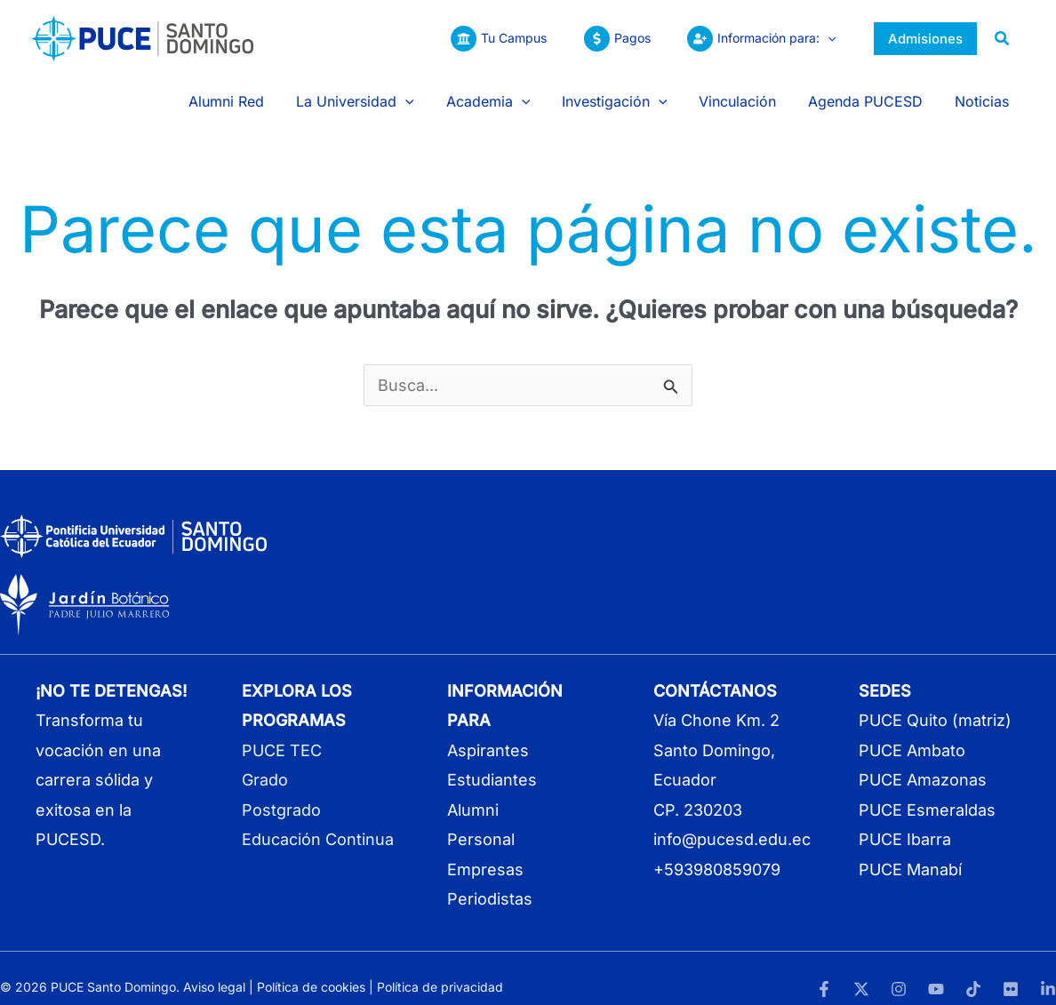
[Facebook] (824, 970)
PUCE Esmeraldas (927, 791)
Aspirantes (488, 731)
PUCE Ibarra (905, 821)
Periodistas (489, 880)
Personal (481, 821)
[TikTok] (973, 970)
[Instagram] (899, 970)
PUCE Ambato (912, 731)
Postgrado (281, 791)
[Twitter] (861, 970)
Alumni (473, 791)
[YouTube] (936, 970)
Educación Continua (318, 821)
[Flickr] (1011, 970)
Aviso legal (214, 969)
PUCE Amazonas (923, 762)
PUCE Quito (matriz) (935, 702)
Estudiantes (492, 762)
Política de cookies (311, 969)
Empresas (485, 850)
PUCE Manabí (910, 850)
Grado (265, 762)
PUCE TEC (282, 731)
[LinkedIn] (1048, 970)
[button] (825, 38)
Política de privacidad (440, 969)
